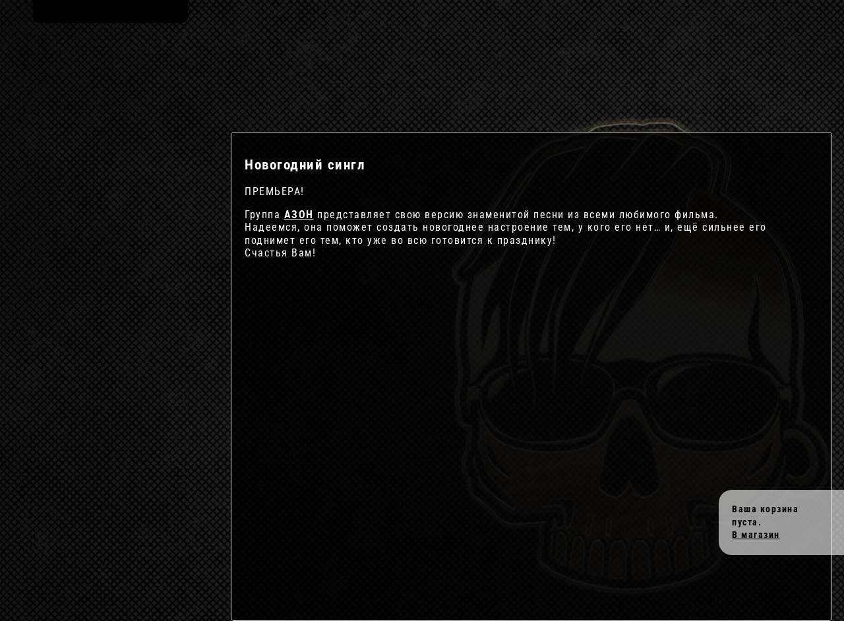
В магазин (756, 534)
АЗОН (299, 214)
